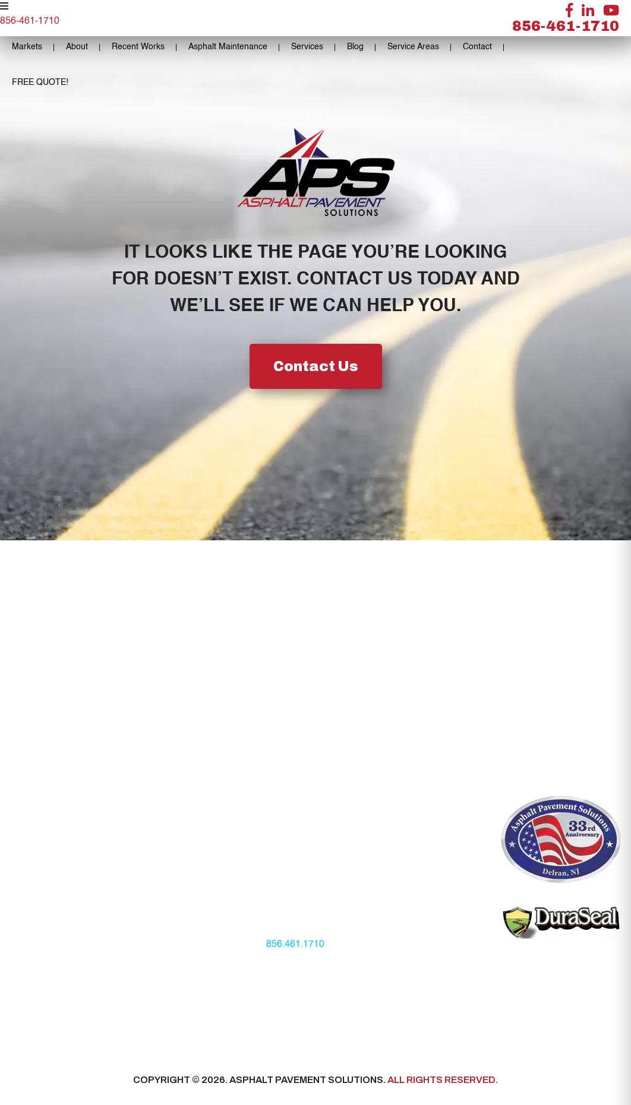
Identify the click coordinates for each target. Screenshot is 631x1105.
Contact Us (315, 366)
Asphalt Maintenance (227, 47)
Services (307, 47)
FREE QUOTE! (40, 82)
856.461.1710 (295, 944)
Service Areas (413, 47)
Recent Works (138, 47)
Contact (477, 47)
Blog (355, 47)
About (77, 47)
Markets (27, 47)
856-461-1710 (565, 26)
